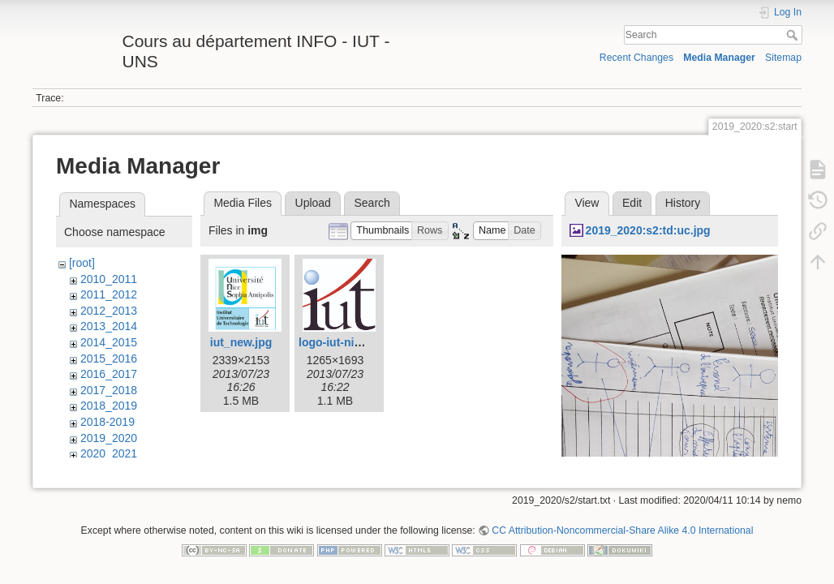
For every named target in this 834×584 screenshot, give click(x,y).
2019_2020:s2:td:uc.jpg (648, 230)
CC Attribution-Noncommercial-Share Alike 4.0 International (622, 530)
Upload (313, 202)
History (683, 202)
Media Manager (719, 57)
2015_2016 (108, 358)
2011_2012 (108, 294)
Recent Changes (636, 57)
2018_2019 (108, 405)
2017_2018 (108, 390)
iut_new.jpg (241, 342)
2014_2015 (108, 342)
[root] (82, 262)
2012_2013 (108, 310)
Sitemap (783, 57)
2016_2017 (108, 373)
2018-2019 (107, 421)
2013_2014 (108, 326)
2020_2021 (108, 453)
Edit (632, 202)
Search (794, 35)
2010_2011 (108, 279)
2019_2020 (108, 438)
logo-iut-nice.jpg (343, 342)
